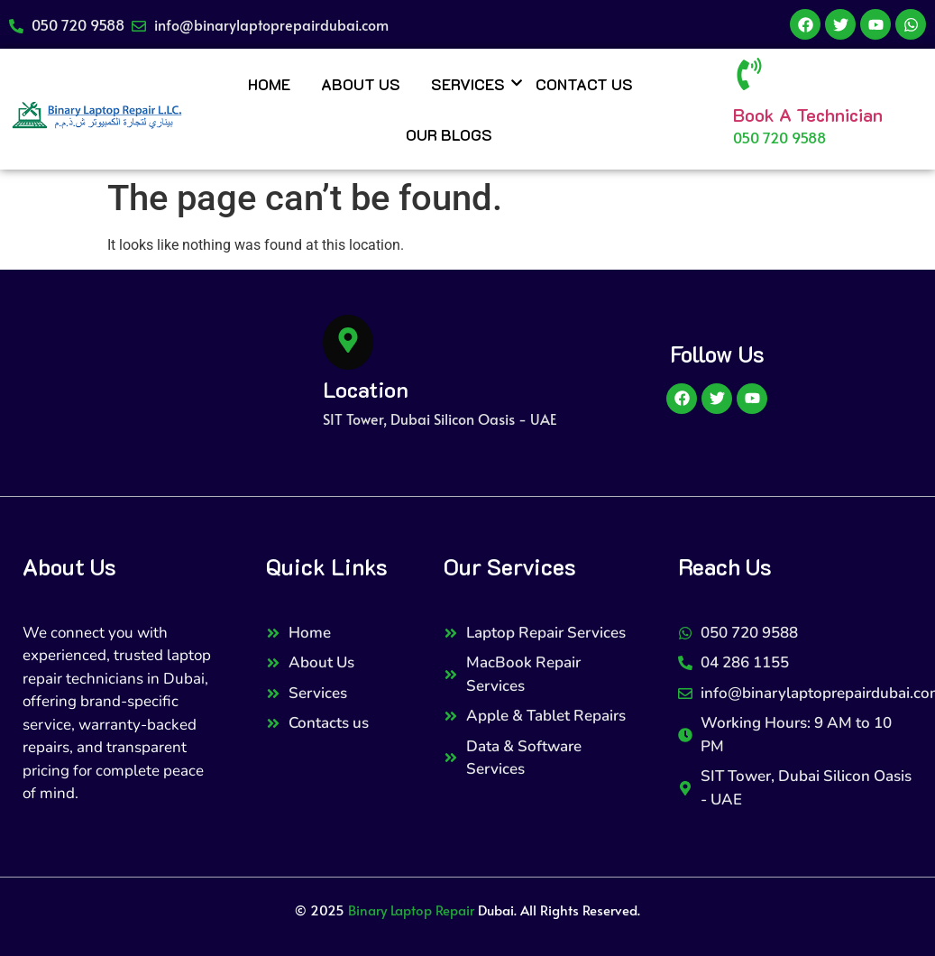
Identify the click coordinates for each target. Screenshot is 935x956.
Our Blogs (449, 134)
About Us (360, 84)
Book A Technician (808, 114)
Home (269, 84)
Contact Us (584, 84)
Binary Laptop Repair (411, 909)
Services (471, 84)
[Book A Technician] (749, 77)
